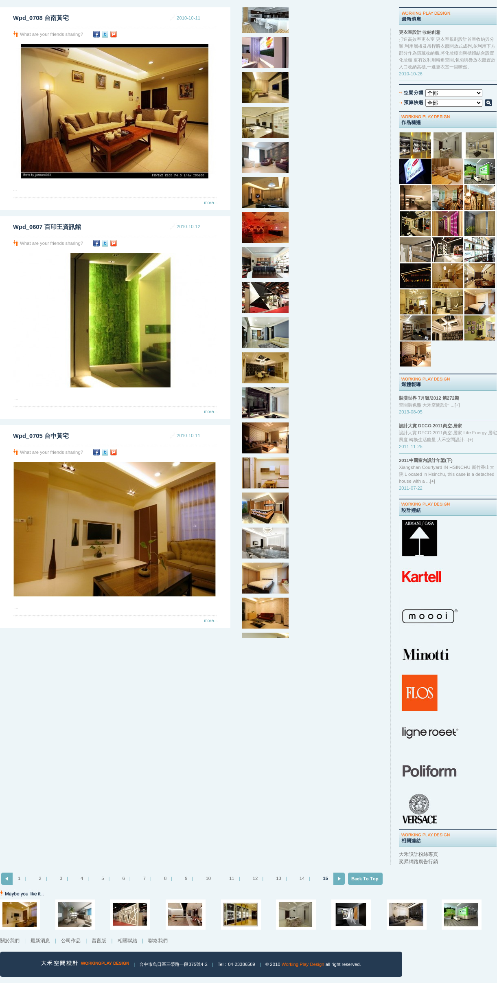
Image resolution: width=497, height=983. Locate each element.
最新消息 (40, 940)
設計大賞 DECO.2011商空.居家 (430, 425)
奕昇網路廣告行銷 (418, 861)
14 (302, 878)
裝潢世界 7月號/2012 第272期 (429, 398)
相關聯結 (127, 940)
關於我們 (10, 940)
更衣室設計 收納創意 (419, 32)
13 (278, 878)
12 (255, 878)
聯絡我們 (158, 940)
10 (208, 878)
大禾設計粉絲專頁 (418, 854)
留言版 (99, 940)
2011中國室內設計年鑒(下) (426, 460)
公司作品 (71, 940)
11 (231, 878)
